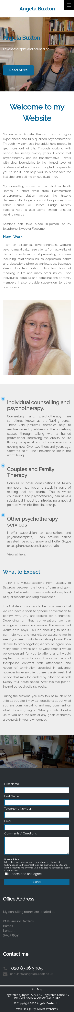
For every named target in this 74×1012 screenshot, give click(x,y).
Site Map (37, 989)
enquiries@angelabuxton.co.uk (31, 974)
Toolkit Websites (47, 1009)
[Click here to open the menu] (69, 5)
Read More (18, 70)
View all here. (16, 554)
